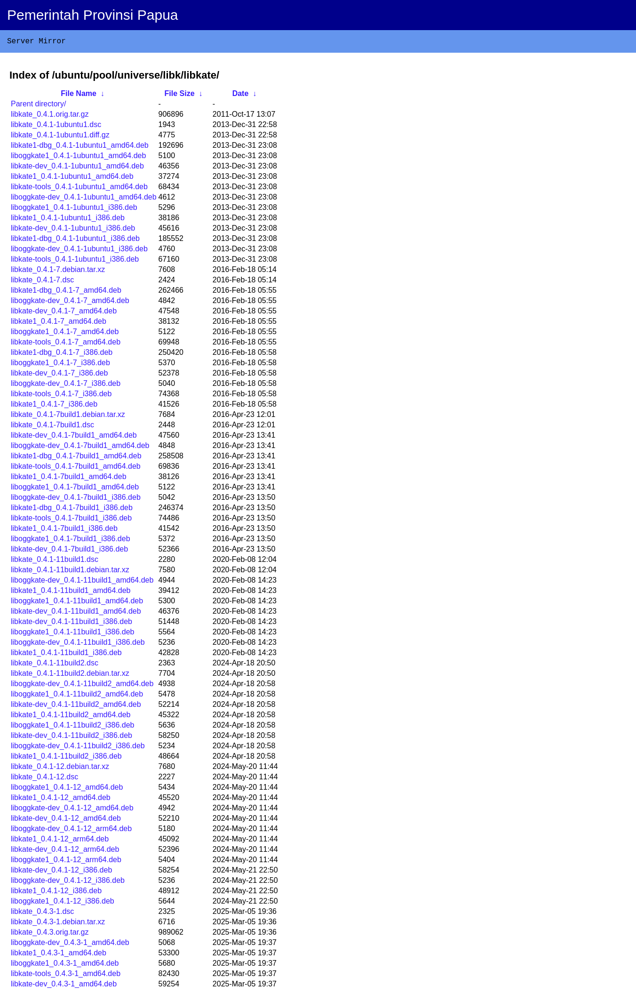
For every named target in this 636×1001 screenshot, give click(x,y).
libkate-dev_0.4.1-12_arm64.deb (65, 851)
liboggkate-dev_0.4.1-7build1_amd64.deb (80, 447)
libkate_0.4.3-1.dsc (42, 913)
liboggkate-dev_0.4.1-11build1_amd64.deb (82, 582)
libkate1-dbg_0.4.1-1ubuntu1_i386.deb (75, 240)
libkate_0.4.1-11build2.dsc (54, 665)
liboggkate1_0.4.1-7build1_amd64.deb (75, 489)
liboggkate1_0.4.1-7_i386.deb (60, 364)
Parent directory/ (38, 106)
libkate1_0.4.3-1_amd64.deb (58, 955)
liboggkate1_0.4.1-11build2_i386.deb (72, 727)
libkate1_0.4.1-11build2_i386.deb (66, 758)
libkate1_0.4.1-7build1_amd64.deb (69, 478)
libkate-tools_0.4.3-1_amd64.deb (65, 975)
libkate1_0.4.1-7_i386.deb (54, 406)
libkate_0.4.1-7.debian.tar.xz (58, 271)
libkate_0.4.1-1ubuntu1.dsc (56, 126)
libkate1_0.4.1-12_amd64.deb (61, 799)
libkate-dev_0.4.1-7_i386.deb (59, 375)
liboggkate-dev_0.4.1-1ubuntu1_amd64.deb (84, 199)
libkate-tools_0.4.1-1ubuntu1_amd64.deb (79, 188)
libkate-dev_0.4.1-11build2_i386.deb (71, 737)
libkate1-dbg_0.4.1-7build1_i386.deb (72, 509)
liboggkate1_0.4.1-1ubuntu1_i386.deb (74, 209)
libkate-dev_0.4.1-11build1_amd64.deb (76, 613)
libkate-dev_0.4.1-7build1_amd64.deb (74, 437)
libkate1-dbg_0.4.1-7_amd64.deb (66, 292)
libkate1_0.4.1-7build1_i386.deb (64, 530)
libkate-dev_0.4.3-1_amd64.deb (64, 986)
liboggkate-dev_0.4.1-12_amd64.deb (72, 810)
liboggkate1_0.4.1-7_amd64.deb (65, 333)
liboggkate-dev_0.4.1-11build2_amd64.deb (82, 685)
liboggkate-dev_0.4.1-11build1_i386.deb (78, 644)
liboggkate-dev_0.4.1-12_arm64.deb (71, 830)
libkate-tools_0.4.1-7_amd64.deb (65, 344)
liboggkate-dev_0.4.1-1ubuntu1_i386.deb (79, 251)
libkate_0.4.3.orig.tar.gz (49, 934)
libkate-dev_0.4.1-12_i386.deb (61, 872)
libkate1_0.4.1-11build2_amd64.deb (70, 717)
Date (240, 95)
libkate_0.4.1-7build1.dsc (52, 427)
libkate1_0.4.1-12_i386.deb (56, 893)
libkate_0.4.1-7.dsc (42, 282)
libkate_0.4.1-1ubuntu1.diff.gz (60, 137)
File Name (78, 95)
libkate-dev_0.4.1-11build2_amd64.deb (76, 706)
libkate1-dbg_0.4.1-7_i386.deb (61, 354)
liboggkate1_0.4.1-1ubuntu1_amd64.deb (78, 157)
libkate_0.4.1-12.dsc (44, 779)
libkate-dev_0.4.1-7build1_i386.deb (69, 551)
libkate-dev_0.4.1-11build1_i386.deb (71, 623)
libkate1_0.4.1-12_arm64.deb (60, 841)
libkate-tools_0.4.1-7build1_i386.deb (71, 520)
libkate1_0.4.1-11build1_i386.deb (66, 654)
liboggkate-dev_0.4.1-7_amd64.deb (70, 302)
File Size (180, 95)
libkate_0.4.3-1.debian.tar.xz (58, 924)
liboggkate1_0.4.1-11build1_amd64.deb (77, 603)
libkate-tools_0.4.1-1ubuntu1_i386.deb (75, 261)
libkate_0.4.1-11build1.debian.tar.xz (70, 572)
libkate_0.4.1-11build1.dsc (54, 561)
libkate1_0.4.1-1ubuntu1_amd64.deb (72, 178)
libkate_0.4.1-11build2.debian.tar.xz (70, 675)
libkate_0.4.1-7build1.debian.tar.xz (68, 416)
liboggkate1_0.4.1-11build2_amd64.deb (77, 696)
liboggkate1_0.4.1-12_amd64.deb (67, 789)
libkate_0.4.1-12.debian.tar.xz (60, 768)
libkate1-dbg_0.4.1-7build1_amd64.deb (76, 458)
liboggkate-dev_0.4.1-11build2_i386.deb (78, 748)
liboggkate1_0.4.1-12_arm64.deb (66, 861)
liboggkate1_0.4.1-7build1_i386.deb (70, 541)
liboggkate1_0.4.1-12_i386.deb (62, 903)
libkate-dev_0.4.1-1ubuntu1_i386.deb (73, 230)
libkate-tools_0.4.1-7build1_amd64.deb (76, 468)
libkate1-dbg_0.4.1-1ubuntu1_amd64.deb (80, 147)
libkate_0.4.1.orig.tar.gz (49, 116)
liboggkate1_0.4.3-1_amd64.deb (65, 965)
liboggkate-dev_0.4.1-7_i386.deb (65, 385)
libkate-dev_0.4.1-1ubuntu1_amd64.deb (77, 168)
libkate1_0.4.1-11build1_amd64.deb (70, 592)
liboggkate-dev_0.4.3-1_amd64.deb (70, 944)
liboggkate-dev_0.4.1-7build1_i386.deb (76, 499)
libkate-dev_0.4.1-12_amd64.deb (66, 820)
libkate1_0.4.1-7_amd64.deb (58, 323)
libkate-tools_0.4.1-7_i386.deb (61, 396)
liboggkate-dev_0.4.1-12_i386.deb (68, 882)
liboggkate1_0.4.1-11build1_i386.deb (72, 634)
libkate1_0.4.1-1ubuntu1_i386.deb (68, 220)
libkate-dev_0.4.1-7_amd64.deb (64, 313)
